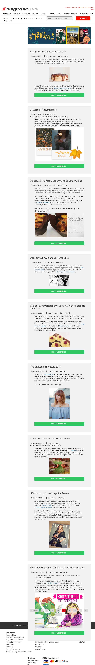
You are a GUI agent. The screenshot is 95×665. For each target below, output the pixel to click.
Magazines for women (10, 639)
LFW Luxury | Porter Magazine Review (49, 493)
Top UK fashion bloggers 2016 (45, 366)
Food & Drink (64, 56)
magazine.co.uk (50, 56)
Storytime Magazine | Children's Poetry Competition (57, 567)
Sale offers (6, 643)
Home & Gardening (70, 14)
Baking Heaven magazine (62, 88)
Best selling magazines (10, 637)
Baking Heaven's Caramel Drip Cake (48, 51)
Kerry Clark (50, 498)
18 (69, 610)
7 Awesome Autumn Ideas (43, 109)
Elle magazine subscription (65, 272)
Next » (58, 614)
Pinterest (74, 450)
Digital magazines (9, 647)
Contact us (32, 643)
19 (75, 610)
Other (33, 116)
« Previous (34, 610)
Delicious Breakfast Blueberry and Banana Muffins (56, 180)
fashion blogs (48, 374)
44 (86, 610)
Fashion (60, 262)
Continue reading (59, 95)
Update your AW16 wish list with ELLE (49, 257)
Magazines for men (9, 641)
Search (83, 18)
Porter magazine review (44, 507)
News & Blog (7, 635)
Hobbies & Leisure (54, 14)
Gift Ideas (17, 14)
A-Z (92, 14)
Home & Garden (63, 116)
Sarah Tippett (48, 262)
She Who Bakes (64, 326)
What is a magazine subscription (13, 649)
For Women (26, 14)
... (46, 610)
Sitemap (31, 645)
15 (52, 610)
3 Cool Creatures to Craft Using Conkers (50, 438)
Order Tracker (33, 647)
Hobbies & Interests (51, 116)
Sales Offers (84, 14)
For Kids (43, 14)
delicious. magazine (42, 202)
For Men (35, 14)
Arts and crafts (56, 445)
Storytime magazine (53, 583)
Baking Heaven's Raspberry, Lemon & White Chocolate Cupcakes (57, 307)
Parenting (35, 445)
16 (58, 610)
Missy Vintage (47, 505)
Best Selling (7, 14)
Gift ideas (6, 645)
